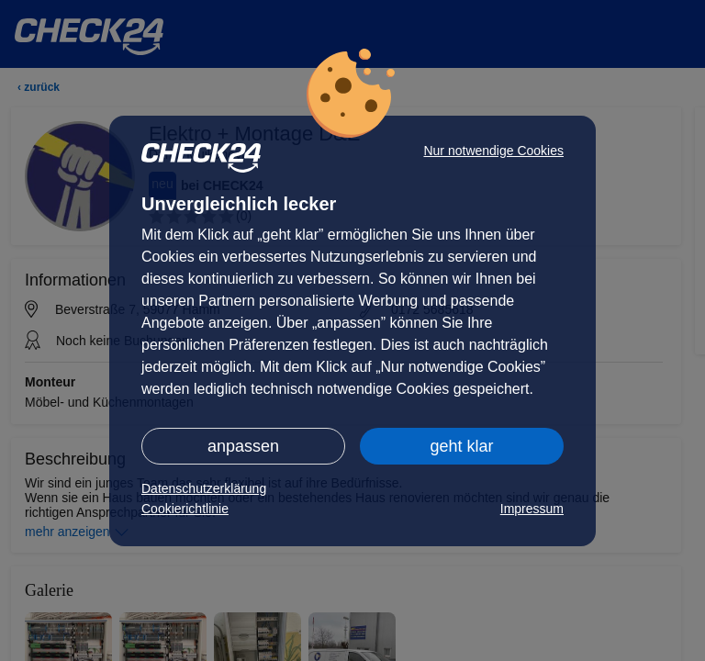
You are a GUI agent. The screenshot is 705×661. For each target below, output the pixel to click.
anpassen (243, 446)
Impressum (532, 508)
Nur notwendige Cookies (493, 150)
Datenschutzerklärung (203, 488)
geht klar (461, 446)
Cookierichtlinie (185, 508)
